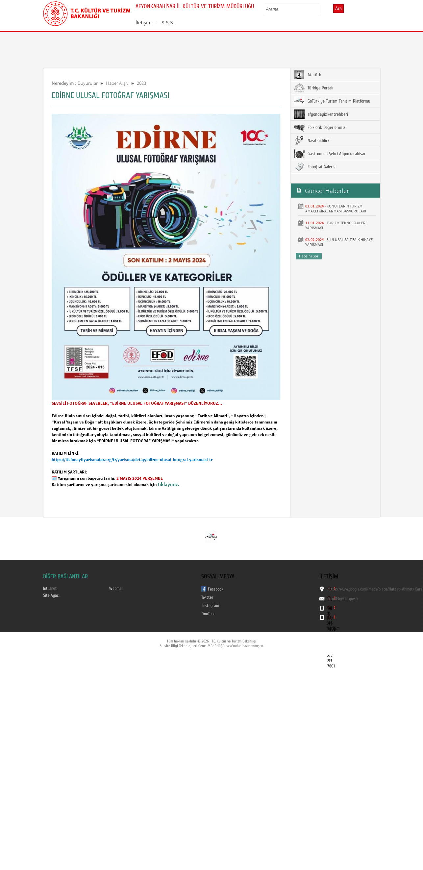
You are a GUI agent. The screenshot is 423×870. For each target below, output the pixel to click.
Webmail (116, 588)
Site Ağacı (51, 595)
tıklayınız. (169, 484)
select (321, 8)
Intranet (50, 588)
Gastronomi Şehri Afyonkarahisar (330, 153)
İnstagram (210, 605)
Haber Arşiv (117, 83)
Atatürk (307, 74)
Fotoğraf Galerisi (315, 166)
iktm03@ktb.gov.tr (343, 598)
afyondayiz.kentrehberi (321, 114)
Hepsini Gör (308, 256)
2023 (141, 83)
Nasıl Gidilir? (311, 140)
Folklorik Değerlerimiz (319, 127)
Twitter (207, 597)
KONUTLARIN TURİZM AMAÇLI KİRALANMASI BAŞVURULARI (335, 208)
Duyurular (88, 83)
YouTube (208, 613)
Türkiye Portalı (313, 87)
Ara (338, 9)
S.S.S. (168, 22)
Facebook (215, 589)
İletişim (144, 22)
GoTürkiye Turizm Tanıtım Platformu (332, 101)
